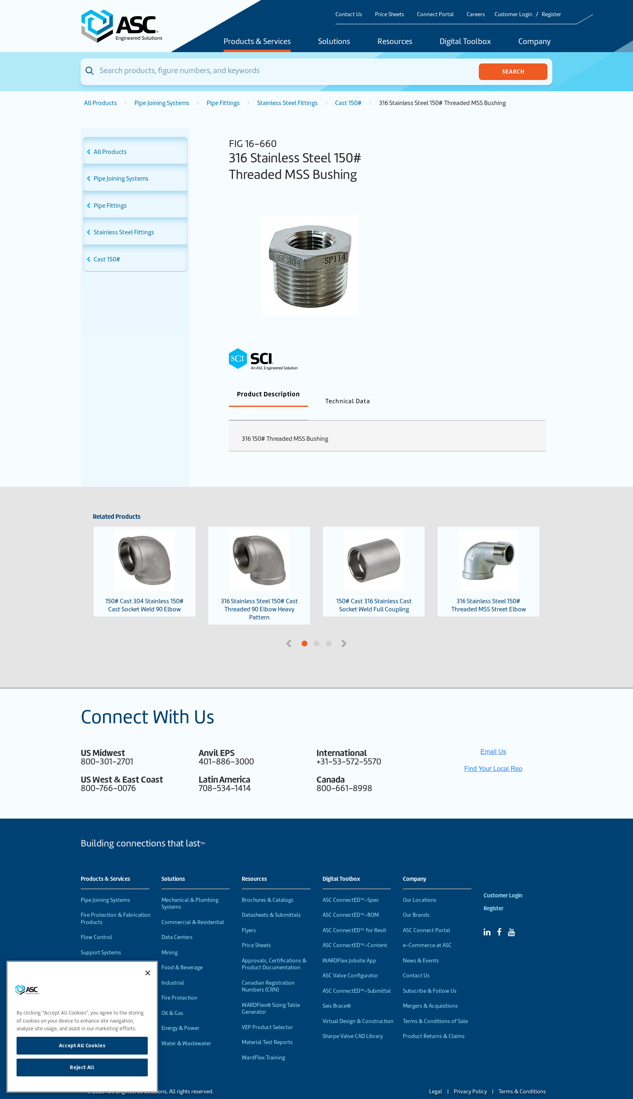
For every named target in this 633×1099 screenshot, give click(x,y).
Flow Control (96, 923)
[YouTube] (511, 919)
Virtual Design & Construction (358, 1007)
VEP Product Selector (267, 1014)
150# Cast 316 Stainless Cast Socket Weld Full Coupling (374, 558)
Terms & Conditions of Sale (435, 1007)
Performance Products (108, 954)
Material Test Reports (267, 1028)
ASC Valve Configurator (350, 962)
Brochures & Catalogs (267, 886)
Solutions (334, 42)
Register (551, 14)
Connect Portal (435, 14)
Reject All (82, 1067)
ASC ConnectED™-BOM (351, 901)
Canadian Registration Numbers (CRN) (268, 973)
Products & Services (257, 42)
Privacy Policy (470, 1078)
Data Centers (177, 923)
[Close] (148, 973)
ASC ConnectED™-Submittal (357, 977)
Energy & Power (180, 1014)
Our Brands (416, 901)
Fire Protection (179, 984)
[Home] (126, 26)
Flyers (249, 917)
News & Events (421, 947)
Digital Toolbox (465, 42)
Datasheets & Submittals (271, 901)
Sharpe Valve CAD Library (353, 1022)
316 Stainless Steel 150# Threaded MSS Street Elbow (488, 558)
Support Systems (101, 939)
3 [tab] (359, 631)
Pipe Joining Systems (161, 103)
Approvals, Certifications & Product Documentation (274, 951)
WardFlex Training (263, 1044)
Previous (289, 629)
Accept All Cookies (82, 1045)
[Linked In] (487, 919)
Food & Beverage (182, 954)
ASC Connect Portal (426, 917)
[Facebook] (499, 919)
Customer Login (513, 14)
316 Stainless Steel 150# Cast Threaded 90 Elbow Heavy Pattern (259, 562)
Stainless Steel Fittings (287, 103)
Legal (435, 1078)
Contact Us (348, 14)
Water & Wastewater (186, 1030)
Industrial (172, 969)
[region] (82, 1027)
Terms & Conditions (522, 1078)
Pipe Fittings (223, 103)
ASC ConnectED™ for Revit (354, 917)
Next (345, 629)
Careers (476, 14)
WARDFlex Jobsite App (349, 947)
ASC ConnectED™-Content (355, 931)
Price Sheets (389, 14)
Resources (394, 42)
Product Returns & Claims (434, 1022)
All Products (100, 103)
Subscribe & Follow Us (430, 977)
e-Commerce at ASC (427, 931)
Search (513, 71)
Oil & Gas (172, 999)
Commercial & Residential (192, 908)
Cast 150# (348, 103)
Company (534, 42)
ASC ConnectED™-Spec (351, 886)
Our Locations (419, 886)
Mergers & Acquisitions (430, 992)
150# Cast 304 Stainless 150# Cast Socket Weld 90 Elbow (144, 558)
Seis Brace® (337, 992)
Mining (169, 939)
